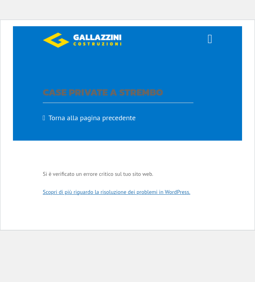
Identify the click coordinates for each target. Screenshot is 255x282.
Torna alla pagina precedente (92, 117)
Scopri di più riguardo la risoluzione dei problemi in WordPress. (116, 191)
